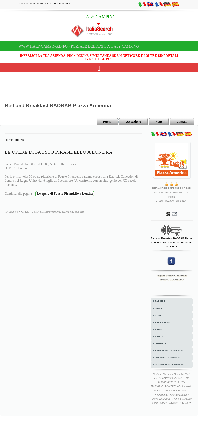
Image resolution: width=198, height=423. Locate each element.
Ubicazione (133, 121)
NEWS (158, 308)
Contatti (182, 121)
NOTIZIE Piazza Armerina (169, 364)
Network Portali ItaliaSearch (51, 3)
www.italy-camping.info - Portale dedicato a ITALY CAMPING (79, 46)
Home (107, 121)
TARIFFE (160, 301)
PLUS (158, 315)
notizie (19, 139)
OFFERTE (160, 343)
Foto (159, 121)
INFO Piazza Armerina (167, 357)
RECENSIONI (162, 322)
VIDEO (159, 336)
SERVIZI (159, 329)
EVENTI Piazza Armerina (169, 350)
